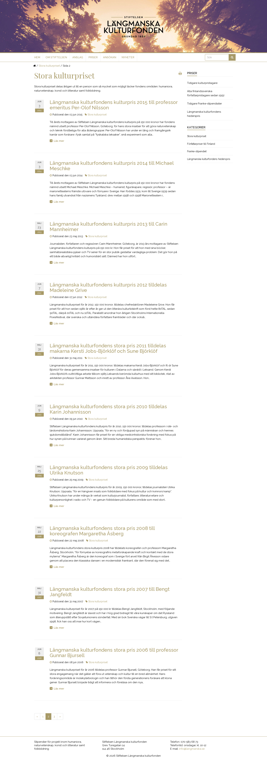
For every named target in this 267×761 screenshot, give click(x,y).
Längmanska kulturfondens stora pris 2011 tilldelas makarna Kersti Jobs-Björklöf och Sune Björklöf (108, 348)
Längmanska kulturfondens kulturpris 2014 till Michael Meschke (112, 165)
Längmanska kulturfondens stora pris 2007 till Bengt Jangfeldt (110, 591)
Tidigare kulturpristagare (202, 83)
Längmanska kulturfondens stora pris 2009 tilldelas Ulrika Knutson (109, 470)
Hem (37, 57)
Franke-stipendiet (196, 151)
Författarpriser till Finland (201, 143)
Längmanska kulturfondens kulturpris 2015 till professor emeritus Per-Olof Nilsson (114, 105)
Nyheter (128, 57)
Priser (93, 57)
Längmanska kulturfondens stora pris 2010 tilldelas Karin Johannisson (108, 409)
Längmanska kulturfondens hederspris (204, 114)
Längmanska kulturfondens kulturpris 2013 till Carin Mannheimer (108, 226)
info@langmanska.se (192, 748)
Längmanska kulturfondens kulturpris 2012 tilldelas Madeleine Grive (108, 287)
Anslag (77, 57)
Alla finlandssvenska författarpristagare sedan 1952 (205, 93)
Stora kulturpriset (49, 65)
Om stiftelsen (56, 57)
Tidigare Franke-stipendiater (204, 103)
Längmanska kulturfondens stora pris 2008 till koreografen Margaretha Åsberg (102, 531)
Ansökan (109, 57)
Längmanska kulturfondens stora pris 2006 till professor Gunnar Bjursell (114, 652)
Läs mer (59, 140)
